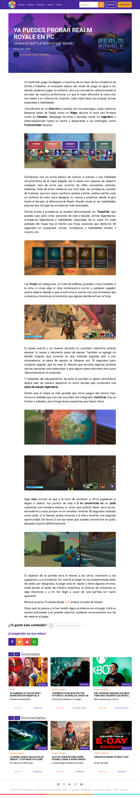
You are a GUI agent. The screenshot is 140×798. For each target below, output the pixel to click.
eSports (50, 5)
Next (17, 654)
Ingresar (111, 4)
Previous (11, 654)
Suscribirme (124, 4)
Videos (59, 5)
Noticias (21, 5)
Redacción (38, 708)
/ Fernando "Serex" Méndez (31, 54)
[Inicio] (12, 4)
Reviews (30, 5)
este (67, 602)
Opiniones (41, 5)
